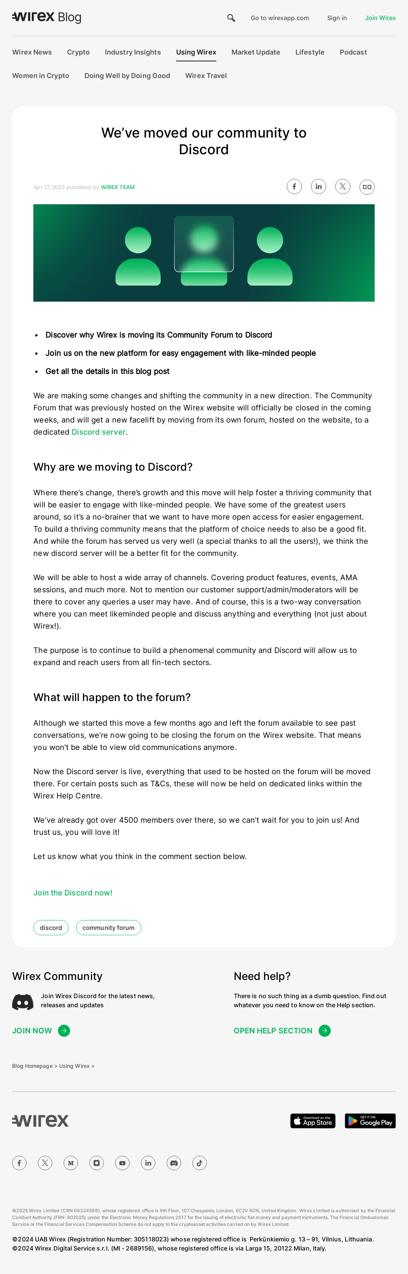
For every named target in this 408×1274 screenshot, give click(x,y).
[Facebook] (19, 1163)
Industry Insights (133, 52)
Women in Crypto (40, 76)
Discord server (98, 432)
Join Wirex (380, 18)
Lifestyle (310, 52)
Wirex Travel (206, 76)
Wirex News (32, 52)
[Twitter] (45, 1163)
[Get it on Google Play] (370, 1120)
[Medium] (71, 1163)
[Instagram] (96, 1163)
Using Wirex (196, 52)
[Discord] (174, 1163)
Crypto (78, 52)
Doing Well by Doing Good (127, 76)
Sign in (337, 18)
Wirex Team (118, 187)
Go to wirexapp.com (280, 18)
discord (51, 927)
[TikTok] (199, 1163)
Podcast (353, 52)
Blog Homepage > (35, 1066)
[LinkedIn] (148, 1163)
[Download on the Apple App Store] (313, 1120)
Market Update (255, 52)
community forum (109, 927)
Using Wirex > (77, 1066)
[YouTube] (122, 1163)
